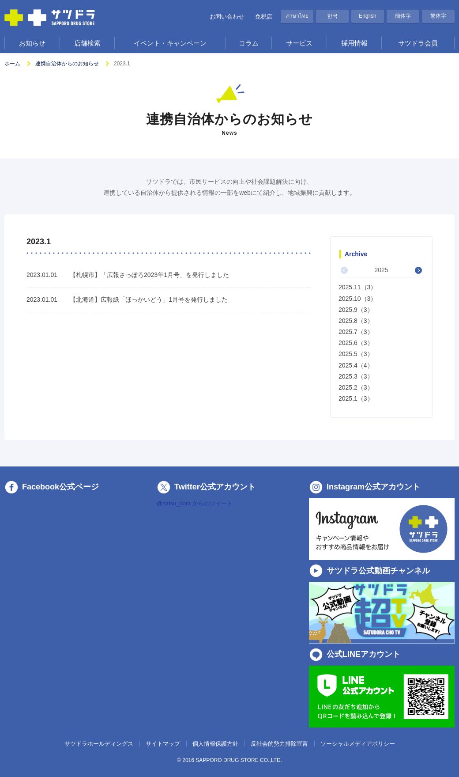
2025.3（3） (356, 376)
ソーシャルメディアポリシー (357, 743)
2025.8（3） (356, 320)
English (367, 16)
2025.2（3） (356, 387)
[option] (381, 333)
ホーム (12, 64)
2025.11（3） (357, 287)
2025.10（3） (357, 298)
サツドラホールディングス (98, 743)
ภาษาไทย (297, 16)
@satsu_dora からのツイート (195, 503)
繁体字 (438, 16)
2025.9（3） (356, 309)
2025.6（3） (356, 342)
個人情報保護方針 (215, 743)
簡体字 (403, 16)
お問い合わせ (227, 16)
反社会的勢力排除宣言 (279, 743)
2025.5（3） (356, 353)
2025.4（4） (356, 365)
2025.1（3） (356, 398)
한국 (332, 16)
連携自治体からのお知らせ (67, 64)
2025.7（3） (356, 331)
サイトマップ (163, 743)
